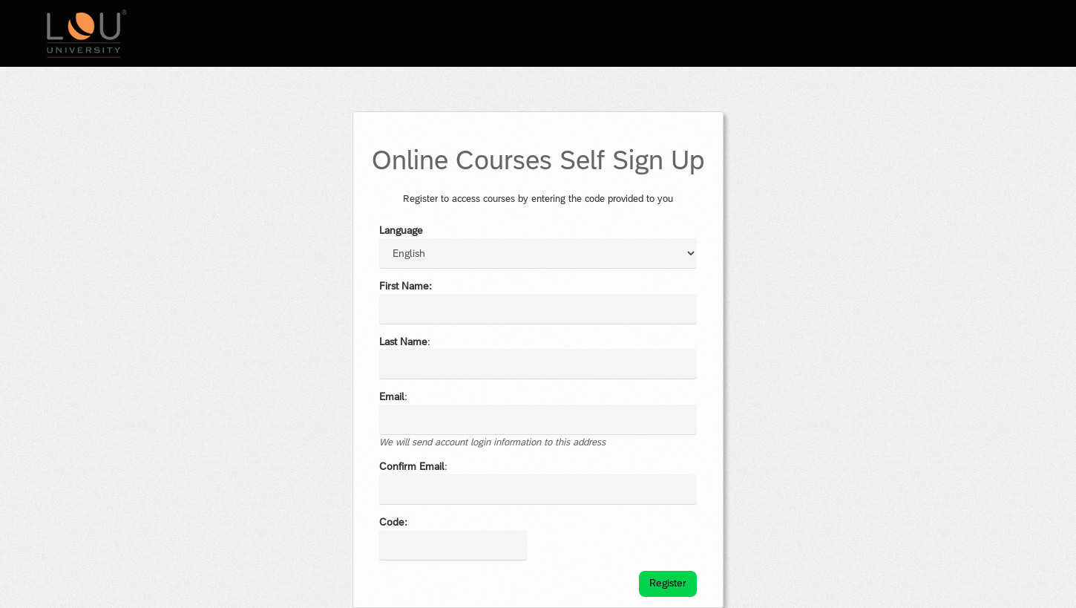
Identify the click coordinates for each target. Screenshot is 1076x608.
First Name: (405, 286)
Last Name (403, 341)
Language (401, 230)
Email (391, 396)
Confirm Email (411, 466)
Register (667, 583)
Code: (393, 522)
